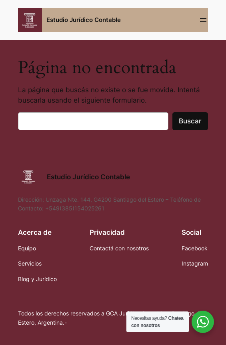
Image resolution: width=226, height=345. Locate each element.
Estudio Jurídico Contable (83, 20)
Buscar (190, 121)
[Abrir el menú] (203, 20)
